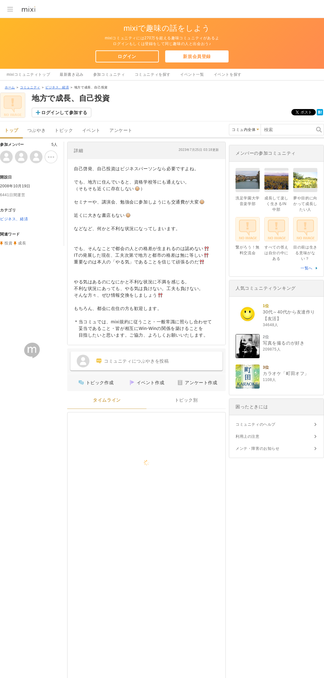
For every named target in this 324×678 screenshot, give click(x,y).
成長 (22, 243)
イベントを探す (228, 74)
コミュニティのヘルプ (255, 424)
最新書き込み (72, 74)
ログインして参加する (64, 112)
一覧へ (307, 268)
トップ (11, 130)
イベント (91, 130)
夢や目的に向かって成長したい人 (305, 204)
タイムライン (107, 400)
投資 (8, 243)
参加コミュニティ (109, 74)
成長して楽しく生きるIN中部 (276, 204)
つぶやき (36, 130)
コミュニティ (30, 87)
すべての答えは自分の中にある (276, 253)
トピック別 (186, 400)
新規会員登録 (197, 56)
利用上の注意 (248, 436)
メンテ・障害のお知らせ (258, 448)
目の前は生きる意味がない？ (305, 253)
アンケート (121, 130)
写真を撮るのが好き (283, 342)
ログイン (127, 56)
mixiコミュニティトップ (28, 74)
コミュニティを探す (153, 74)
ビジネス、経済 (57, 87)
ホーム (10, 87)
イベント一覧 (192, 74)
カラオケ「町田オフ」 (286, 373)
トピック (64, 130)
